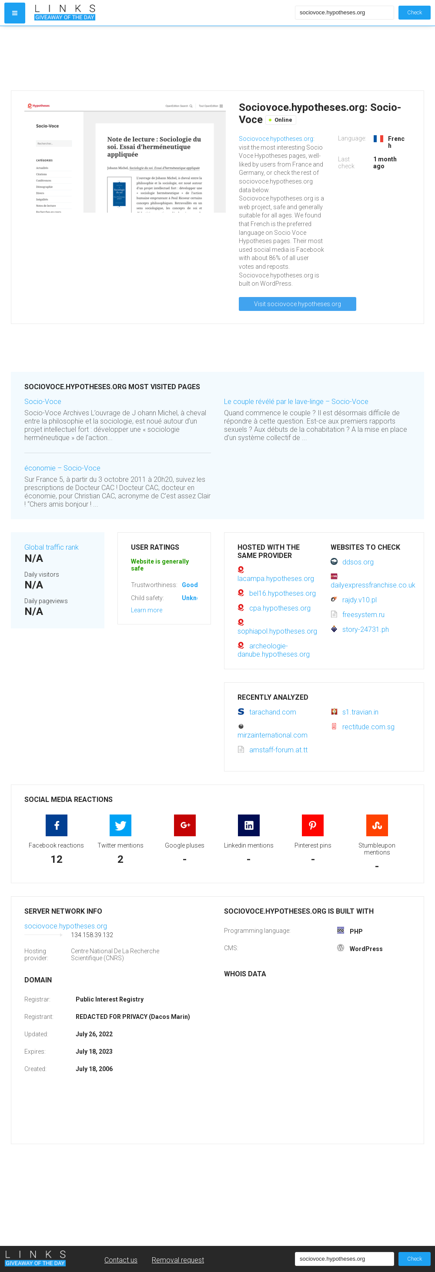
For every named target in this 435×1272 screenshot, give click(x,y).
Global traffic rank (51, 547)
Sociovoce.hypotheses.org (276, 138)
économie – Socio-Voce (62, 468)
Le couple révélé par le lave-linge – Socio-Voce (296, 401)
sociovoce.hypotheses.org (65, 926)
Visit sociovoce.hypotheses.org (297, 303)
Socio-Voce (42, 401)
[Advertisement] (163, 58)
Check (414, 12)
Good (190, 584)
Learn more (146, 610)
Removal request (178, 1260)
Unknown (195, 597)
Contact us (120, 1260)
